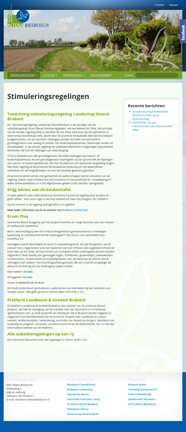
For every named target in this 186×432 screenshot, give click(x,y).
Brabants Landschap (75, 210)
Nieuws (173, 5)
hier (30, 271)
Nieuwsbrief (101, 75)
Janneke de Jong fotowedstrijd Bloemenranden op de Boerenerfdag (150, 115)
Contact (159, 5)
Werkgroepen (23, 75)
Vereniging (74, 75)
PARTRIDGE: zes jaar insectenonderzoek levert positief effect (152, 126)
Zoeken (129, 75)
